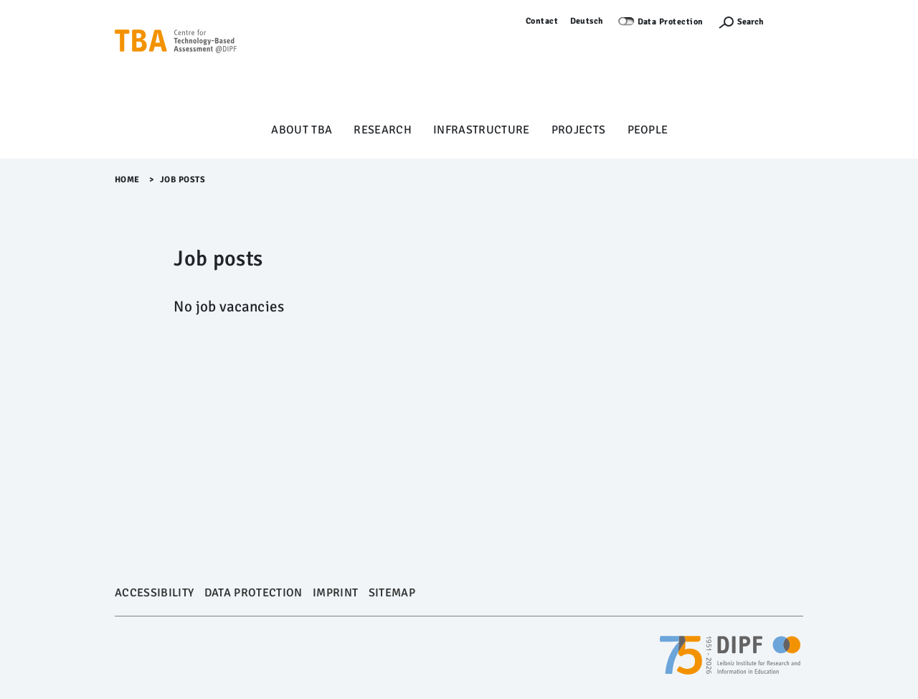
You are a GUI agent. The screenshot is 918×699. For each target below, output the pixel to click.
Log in (790, 21)
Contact (542, 21)
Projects (579, 130)
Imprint (335, 593)
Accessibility (154, 593)
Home (127, 179)
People (648, 130)
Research (383, 130)
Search (750, 22)
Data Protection (671, 22)
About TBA (301, 130)
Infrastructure (481, 130)
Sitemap (392, 593)
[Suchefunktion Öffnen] (741, 21)
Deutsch (587, 21)
